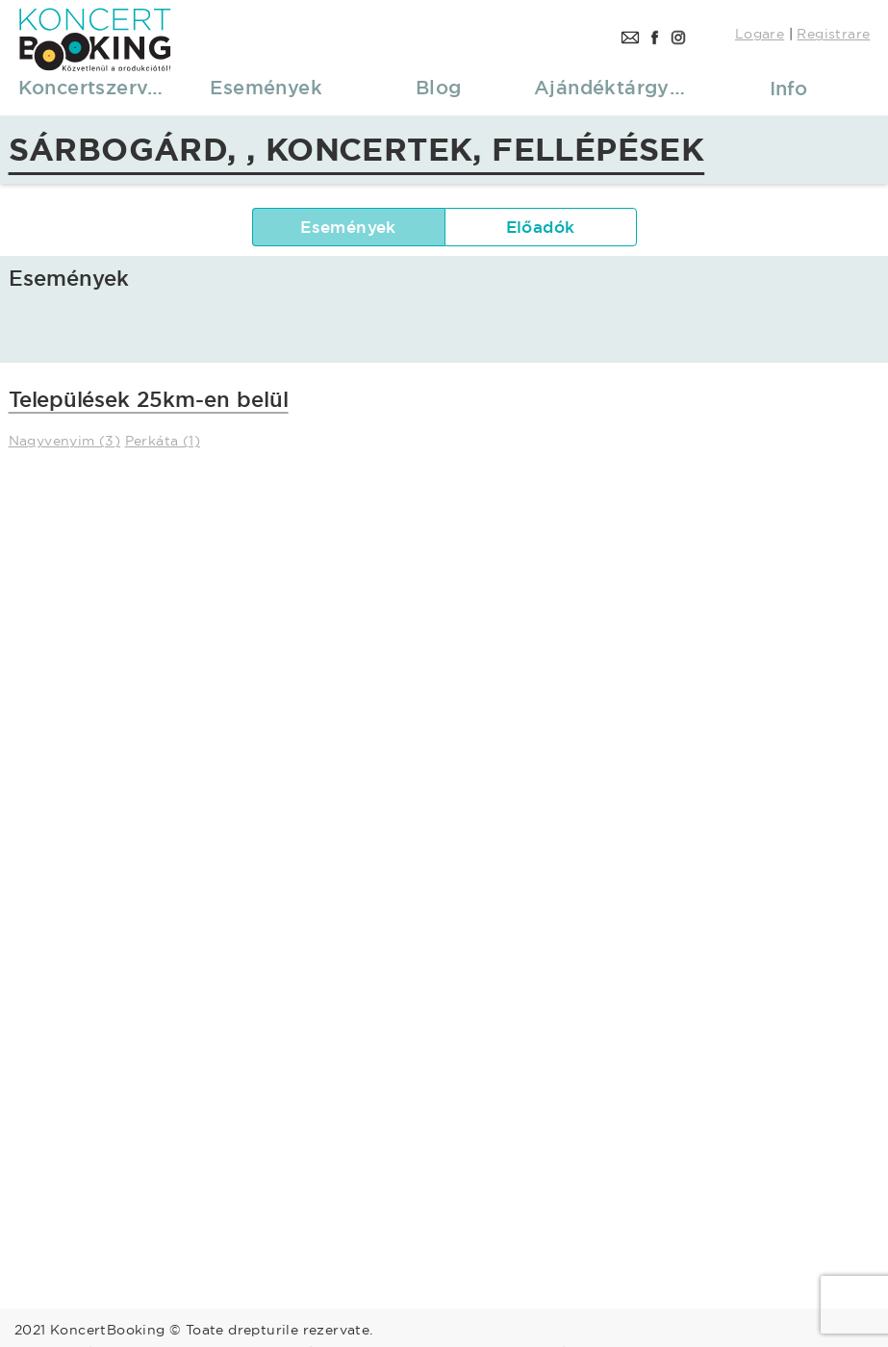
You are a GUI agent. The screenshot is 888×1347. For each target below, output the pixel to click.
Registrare (833, 33)
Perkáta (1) (162, 440)
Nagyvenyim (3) (65, 440)
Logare (759, 33)
